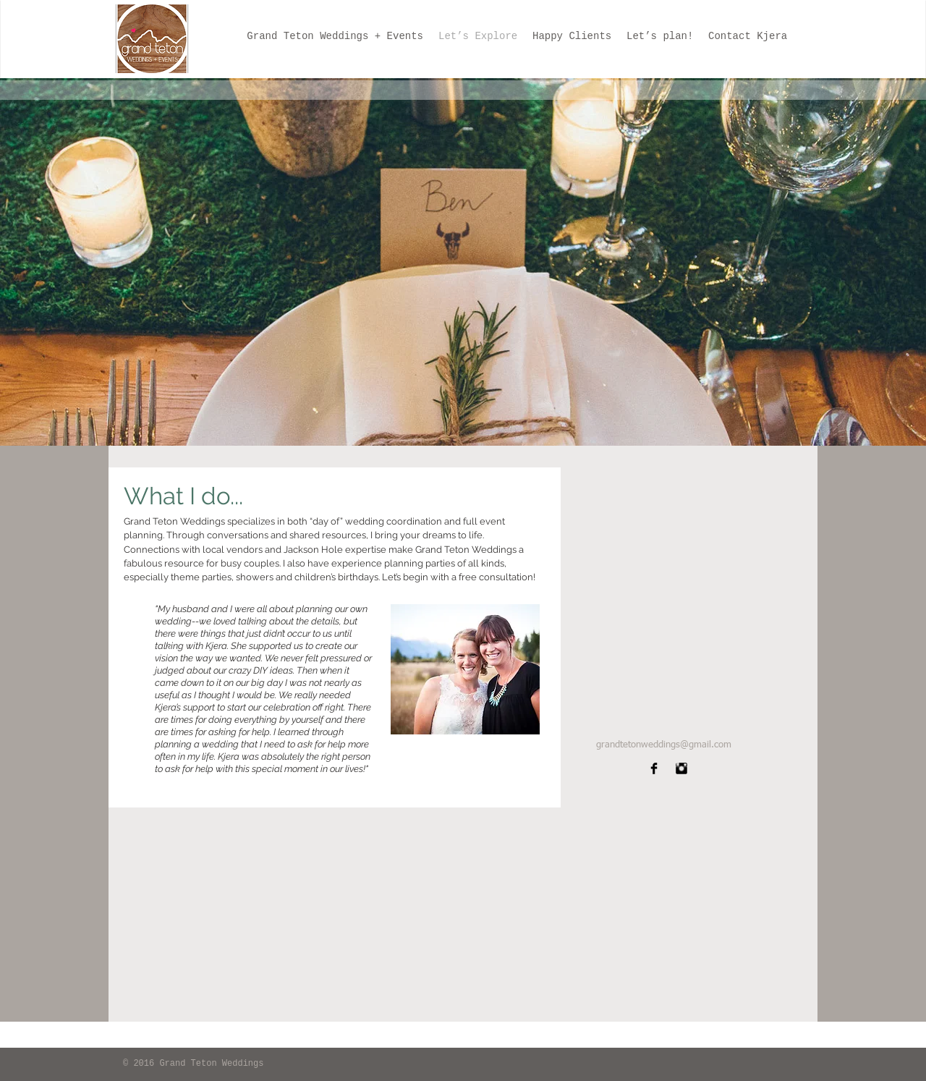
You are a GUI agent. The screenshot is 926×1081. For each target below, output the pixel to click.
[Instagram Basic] (681, 768)
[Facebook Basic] (654, 768)
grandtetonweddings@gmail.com (663, 745)
